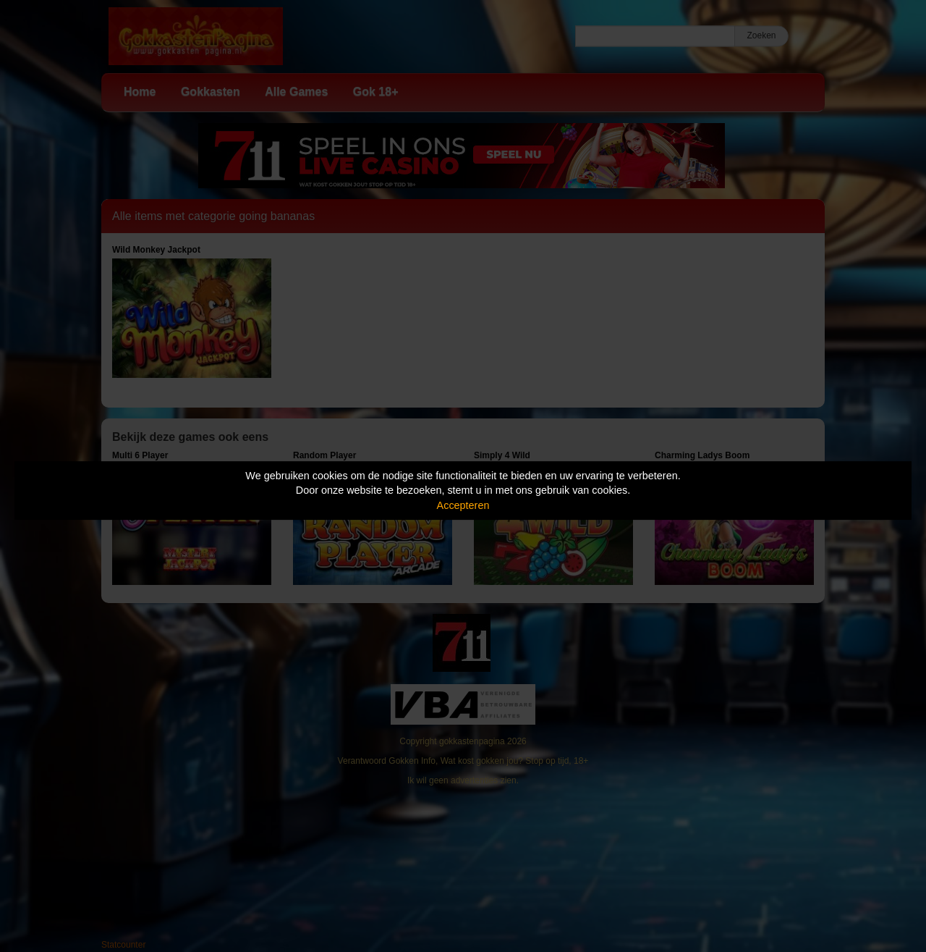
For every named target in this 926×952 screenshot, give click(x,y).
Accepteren (463, 505)
